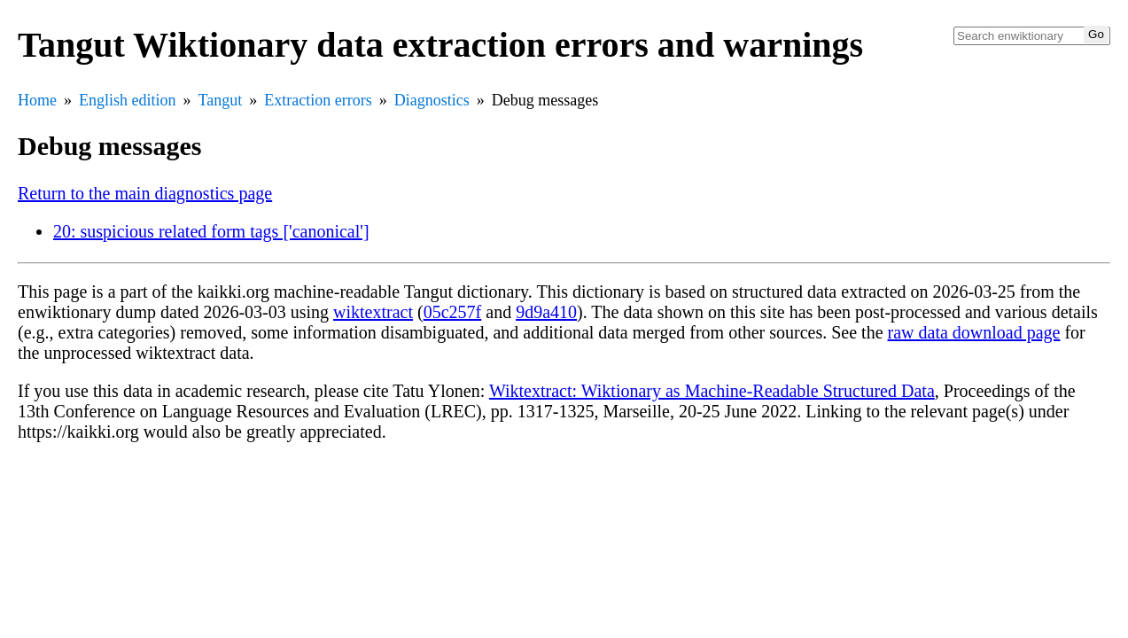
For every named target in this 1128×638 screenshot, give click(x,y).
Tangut (220, 100)
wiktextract (373, 312)
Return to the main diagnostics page (145, 193)
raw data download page (974, 332)
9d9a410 (546, 312)
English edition (127, 100)
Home (37, 100)
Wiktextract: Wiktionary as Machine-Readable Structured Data (712, 391)
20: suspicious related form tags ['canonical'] (211, 231)
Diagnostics (432, 100)
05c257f (453, 312)
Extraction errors (317, 100)
